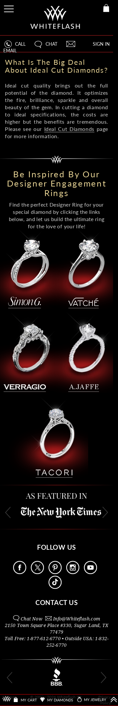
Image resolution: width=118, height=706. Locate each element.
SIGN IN (101, 44)
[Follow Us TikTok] (55, 587)
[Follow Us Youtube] (90, 572)
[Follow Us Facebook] (19, 572)
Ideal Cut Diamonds (69, 129)
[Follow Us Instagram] (72, 572)
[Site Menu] (9, 7)
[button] (45, 47)
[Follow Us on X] (37, 572)
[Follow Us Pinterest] (55, 572)
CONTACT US (56, 602)
